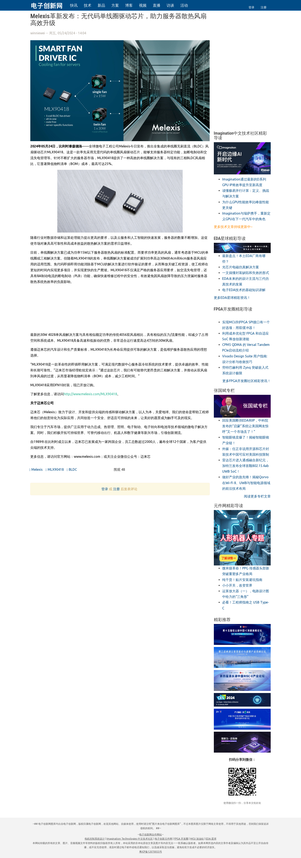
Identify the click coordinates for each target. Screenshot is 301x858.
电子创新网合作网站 (150, 834)
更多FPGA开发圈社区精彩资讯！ (246, 381)
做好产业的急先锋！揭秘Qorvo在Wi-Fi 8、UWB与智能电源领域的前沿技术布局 (246, 482)
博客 (129, 5)
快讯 (74, 5)
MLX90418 (55, 469)
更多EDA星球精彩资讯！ (232, 297)
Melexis (36, 469)
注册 (264, 7)
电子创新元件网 (163, 838)
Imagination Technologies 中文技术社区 (130, 838)
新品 (101, 5)
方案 (115, 5)
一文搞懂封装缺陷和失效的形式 (245, 273)
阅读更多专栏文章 (257, 496)
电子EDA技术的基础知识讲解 (243, 290)
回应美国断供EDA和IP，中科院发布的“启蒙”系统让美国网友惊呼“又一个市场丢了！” (245, 425)
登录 (251, 7)
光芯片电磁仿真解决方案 (240, 267)
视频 (143, 5)
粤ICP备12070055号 (150, 851)
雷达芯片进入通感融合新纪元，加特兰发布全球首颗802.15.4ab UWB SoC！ (245, 465)
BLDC (72, 469)
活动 (184, 5)
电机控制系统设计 (95, 838)
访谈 (170, 5)
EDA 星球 (211, 838)
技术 (87, 5)
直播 (156, 5)
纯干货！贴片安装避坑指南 (242, 580)
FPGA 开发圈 (181, 838)
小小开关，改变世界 (237, 585)
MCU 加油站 (197, 838)
